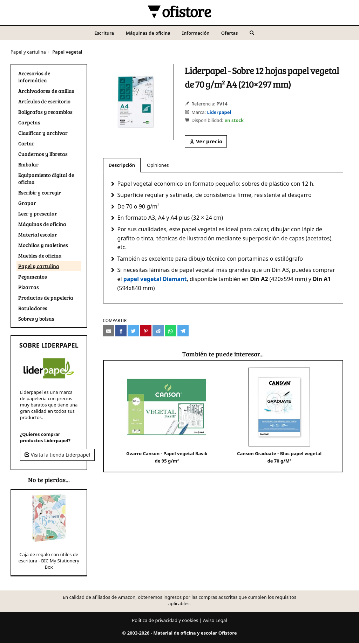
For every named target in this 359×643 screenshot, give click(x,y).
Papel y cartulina (28, 52)
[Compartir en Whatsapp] (170, 330)
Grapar (27, 202)
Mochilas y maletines (43, 244)
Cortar (26, 143)
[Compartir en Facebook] (121, 330)
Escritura (104, 33)
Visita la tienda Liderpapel (57, 454)
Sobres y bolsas (36, 318)
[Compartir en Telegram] (183, 330)
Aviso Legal (215, 620)
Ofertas (229, 33)
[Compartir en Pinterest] (145, 330)
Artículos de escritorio (44, 101)
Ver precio (205, 141)
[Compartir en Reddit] (158, 330)
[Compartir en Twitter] (133, 330)
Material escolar (37, 234)
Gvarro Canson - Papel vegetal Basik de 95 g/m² (167, 416)
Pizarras (28, 286)
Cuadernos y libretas (43, 153)
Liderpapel (219, 112)
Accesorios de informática (34, 77)
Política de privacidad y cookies (165, 620)
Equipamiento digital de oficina (46, 178)
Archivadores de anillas (46, 90)
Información (195, 33)
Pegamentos (32, 276)
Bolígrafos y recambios (45, 111)
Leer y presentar (37, 213)
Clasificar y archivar (43, 132)
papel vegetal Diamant (155, 279)
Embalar (28, 164)
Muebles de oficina (40, 255)
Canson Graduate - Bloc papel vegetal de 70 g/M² (279, 416)
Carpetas (29, 122)
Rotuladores (32, 308)
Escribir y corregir (39, 192)
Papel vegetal (67, 52)
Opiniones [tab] (158, 165)
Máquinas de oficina (148, 33)
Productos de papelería (45, 297)
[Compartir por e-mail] (108, 330)
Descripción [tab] (122, 165)
